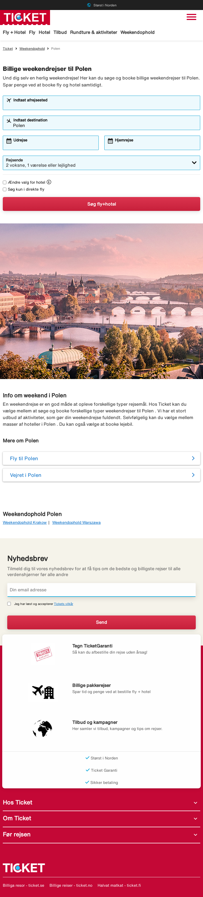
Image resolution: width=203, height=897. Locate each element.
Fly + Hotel (14, 32)
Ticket (8, 48)
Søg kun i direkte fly (23, 189)
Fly (32, 32)
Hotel (44, 32)
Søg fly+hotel (101, 204)
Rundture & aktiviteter (93, 32)
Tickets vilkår (63, 603)
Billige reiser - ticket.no (70, 885)
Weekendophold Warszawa (76, 522)
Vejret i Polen (25, 474)
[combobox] (105, 105)
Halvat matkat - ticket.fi (119, 885)
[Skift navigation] (191, 17)
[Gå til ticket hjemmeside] (25, 17)
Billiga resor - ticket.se (23, 885)
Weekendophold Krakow (25, 522)
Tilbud (60, 32)
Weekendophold (137, 32)
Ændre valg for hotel (24, 182)
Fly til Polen (24, 458)
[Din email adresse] (101, 590)
